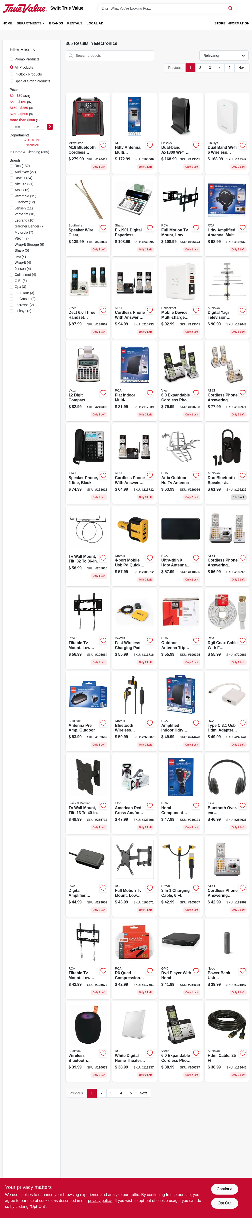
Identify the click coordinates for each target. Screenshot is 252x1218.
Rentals (74, 23)
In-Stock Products (28, 74)
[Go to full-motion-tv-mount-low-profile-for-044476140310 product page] (180, 215)
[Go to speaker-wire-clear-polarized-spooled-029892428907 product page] (88, 215)
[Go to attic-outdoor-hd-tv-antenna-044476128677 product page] (180, 463)
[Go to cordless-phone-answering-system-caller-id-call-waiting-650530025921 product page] (227, 876)
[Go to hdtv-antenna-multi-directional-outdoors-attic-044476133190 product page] (134, 133)
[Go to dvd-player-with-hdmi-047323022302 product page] (180, 958)
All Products (24, 67)
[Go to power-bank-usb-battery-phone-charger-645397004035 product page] (227, 958)
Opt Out (224, 1203)
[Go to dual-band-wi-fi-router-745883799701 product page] (180, 133)
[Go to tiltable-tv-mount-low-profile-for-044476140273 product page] (88, 628)
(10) (25, 214)
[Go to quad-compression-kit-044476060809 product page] (134, 958)
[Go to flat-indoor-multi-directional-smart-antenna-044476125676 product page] (134, 380)
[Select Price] (50, 127)
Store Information (231, 23)
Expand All (31, 145)
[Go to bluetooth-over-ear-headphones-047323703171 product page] (227, 793)
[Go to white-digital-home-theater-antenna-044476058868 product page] (134, 1041)
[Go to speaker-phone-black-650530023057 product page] (88, 463)
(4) (20, 257)
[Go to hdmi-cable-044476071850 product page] (227, 1041)
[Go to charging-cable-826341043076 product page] (180, 876)
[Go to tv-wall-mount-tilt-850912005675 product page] (88, 793)
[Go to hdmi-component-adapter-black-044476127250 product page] (180, 793)
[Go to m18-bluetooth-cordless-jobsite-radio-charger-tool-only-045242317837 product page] (88, 133)
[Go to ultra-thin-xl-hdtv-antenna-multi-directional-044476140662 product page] (180, 546)
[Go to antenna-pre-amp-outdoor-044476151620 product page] (88, 711)
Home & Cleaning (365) (31, 152)
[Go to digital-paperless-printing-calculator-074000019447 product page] (134, 215)
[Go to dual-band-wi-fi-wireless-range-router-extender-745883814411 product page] (227, 133)
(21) (24, 184)
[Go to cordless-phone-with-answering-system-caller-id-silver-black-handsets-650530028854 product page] (134, 463)
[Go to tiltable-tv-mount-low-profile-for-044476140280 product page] (88, 958)
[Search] (230, 8)
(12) (25, 202)
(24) (23, 178)
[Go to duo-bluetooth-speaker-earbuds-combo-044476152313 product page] (227, 463)
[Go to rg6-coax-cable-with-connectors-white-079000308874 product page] (227, 628)
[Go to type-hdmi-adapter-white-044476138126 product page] (227, 711)
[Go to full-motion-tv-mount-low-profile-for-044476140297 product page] (134, 876)
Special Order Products (32, 81)
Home (8, 23)
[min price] (17, 127)
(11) (24, 208)
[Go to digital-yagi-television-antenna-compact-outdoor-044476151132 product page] (227, 298)
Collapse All (31, 140)
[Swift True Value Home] (25, 8)
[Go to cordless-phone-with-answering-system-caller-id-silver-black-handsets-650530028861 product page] (134, 298)
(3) (21, 281)
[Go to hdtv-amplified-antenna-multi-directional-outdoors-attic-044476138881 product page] (227, 215)
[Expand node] (12, 152)
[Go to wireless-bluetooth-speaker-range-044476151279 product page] (88, 1041)
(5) (22, 250)
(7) (30, 226)
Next (242, 68)
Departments (29, 23)
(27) (25, 172)
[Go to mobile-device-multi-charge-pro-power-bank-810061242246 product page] (180, 298)
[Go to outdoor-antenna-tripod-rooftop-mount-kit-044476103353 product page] (180, 628)
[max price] (36, 127)
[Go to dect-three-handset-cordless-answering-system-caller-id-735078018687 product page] (88, 298)
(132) (22, 166)
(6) (29, 244)
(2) (25, 299)
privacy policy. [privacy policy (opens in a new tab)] (100, 1201)
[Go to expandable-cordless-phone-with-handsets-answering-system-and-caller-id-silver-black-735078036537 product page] (180, 380)
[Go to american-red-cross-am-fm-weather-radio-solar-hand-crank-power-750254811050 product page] (134, 793)
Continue (224, 1189)
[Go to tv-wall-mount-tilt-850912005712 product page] (88, 546)
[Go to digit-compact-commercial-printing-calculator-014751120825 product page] (88, 380)
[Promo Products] (11, 59)
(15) (22, 190)
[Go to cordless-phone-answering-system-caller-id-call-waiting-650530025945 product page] (227, 380)
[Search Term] (166, 8)
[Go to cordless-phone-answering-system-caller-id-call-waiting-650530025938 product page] (227, 546)
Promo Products (27, 59)
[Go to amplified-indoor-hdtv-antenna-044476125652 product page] (180, 711)
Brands (56, 23)
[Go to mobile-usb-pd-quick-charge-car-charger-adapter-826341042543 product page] (134, 546)
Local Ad (95, 23)
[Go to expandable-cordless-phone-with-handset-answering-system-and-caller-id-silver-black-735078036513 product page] (180, 1041)
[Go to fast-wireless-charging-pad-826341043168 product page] (134, 628)
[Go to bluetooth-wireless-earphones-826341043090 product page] (134, 711)
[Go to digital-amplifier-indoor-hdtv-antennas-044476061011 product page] (88, 876)
